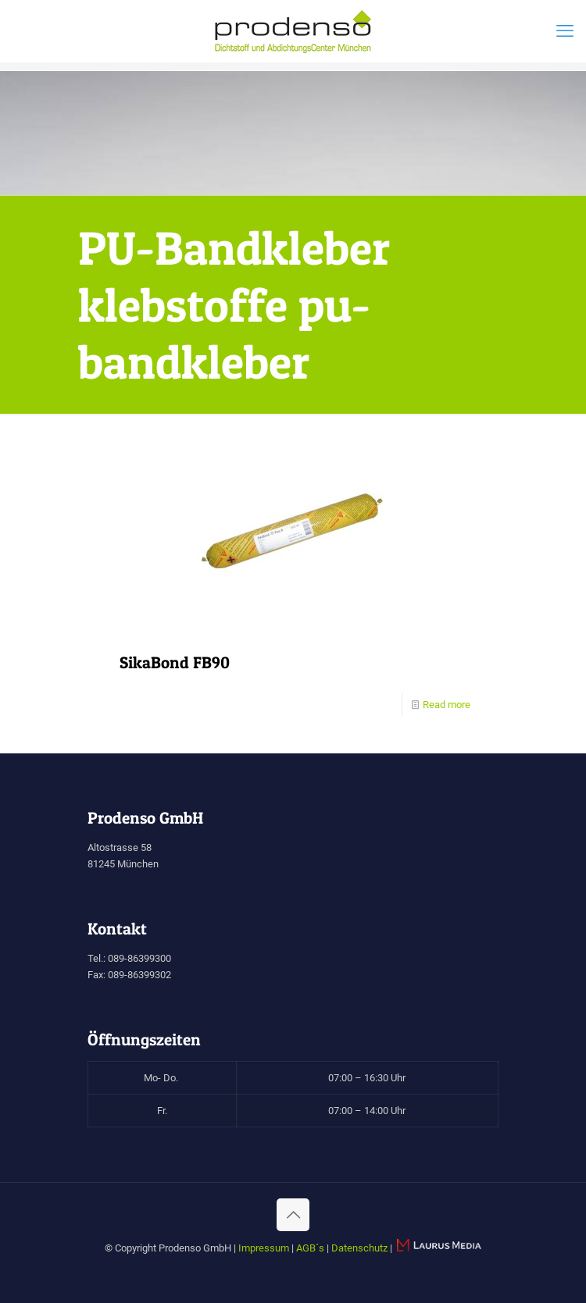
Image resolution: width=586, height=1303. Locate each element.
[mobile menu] (565, 31)
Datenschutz (359, 1248)
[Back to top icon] (293, 1214)
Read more (446, 704)
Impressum (263, 1248)
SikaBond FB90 (175, 662)
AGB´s (310, 1248)
